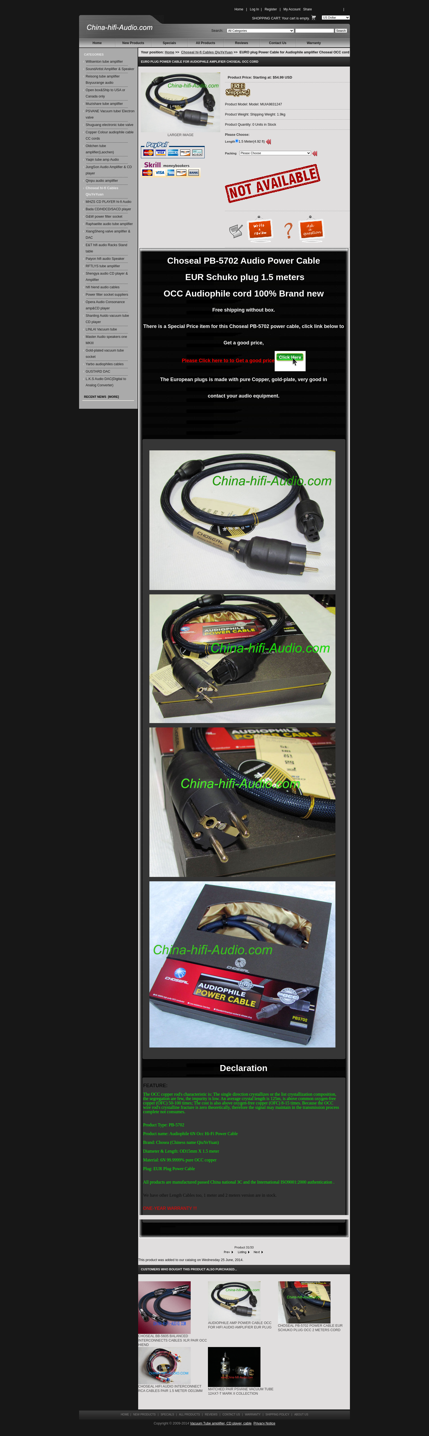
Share (307, 9)
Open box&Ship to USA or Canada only (105, 93)
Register (271, 9)
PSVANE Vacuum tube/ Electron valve (110, 114)
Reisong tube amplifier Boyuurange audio (103, 79)
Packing (230, 153)
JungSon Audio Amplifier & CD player (109, 170)
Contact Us (277, 43)
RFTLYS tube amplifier (103, 266)
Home (238, 9)
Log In (254, 9)
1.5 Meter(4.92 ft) (252, 141)
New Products (133, 43)
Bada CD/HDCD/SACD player (108, 209)
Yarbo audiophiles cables (105, 364)
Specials (169, 43)
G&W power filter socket (104, 216)
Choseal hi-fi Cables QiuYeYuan (207, 52)
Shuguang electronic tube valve (109, 125)
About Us (301, 1414)
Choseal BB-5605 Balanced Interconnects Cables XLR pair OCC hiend (172, 1340)
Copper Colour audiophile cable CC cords (110, 135)
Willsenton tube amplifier (104, 62)
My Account (291, 9)
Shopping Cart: (266, 18)
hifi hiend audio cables (103, 287)
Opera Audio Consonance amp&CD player (105, 305)
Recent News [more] (101, 396)
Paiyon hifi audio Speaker (105, 259)
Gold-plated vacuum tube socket (105, 354)
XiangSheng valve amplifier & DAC (108, 234)
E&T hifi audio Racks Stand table (106, 248)
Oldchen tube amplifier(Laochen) (100, 149)
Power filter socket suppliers (107, 295)
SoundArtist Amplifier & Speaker (110, 69)
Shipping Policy (277, 1414)
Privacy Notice (264, 1423)
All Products (205, 43)
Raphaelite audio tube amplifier (109, 224)
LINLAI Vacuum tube (101, 329)
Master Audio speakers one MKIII (106, 340)
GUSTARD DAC (98, 371)
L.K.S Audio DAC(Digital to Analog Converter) (106, 382)
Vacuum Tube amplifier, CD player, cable (221, 1423)
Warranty (314, 43)
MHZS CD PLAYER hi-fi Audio (108, 202)
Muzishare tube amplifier (104, 104)
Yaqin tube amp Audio (102, 160)
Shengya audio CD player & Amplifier (107, 277)
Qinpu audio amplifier (102, 181)
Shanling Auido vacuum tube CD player (107, 319)
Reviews (241, 43)
